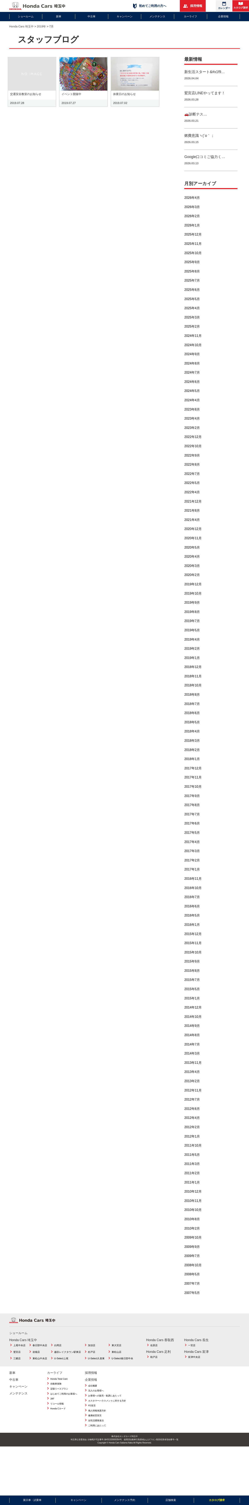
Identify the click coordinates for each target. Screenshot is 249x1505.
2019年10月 (192, 602)
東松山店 (116, 1360)
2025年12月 (192, 243)
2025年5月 (192, 308)
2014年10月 (192, 1025)
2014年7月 (192, 1053)
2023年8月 (192, 418)
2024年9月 (192, 363)
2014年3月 (192, 1062)
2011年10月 (192, 1154)
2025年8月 (192, 280)
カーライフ (190, 16)
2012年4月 (192, 1127)
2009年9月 (192, 1255)
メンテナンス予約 (124, 1500)
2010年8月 (192, 1228)
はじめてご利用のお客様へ (63, 1402)
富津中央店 (194, 1366)
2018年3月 (192, 749)
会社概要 (92, 1394)
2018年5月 (192, 731)
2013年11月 (192, 1071)
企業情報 (223, 16)
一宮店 (191, 1354)
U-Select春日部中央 (122, 1367)
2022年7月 (192, 482)
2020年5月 (192, 556)
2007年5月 (192, 1301)
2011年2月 (192, 1182)
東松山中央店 (40, 1367)
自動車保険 (55, 1393)
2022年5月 (192, 492)
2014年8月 (192, 1044)
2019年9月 (192, 611)
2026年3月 (192, 216)
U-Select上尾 (61, 1367)
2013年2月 (192, 1090)
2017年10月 (192, 795)
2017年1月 (192, 878)
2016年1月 (192, 933)
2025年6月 (192, 298)
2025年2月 (192, 335)
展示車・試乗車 (32, 1500)
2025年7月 (192, 289)
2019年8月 (192, 620)
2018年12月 (192, 676)
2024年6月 (192, 390)
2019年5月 (192, 639)
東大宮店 (116, 1354)
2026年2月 (192, 225)
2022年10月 (192, 455)
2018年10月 (192, 694)
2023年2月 (192, 436)
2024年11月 (192, 344)
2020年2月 (192, 584)
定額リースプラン (59, 1397)
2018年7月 (192, 712)
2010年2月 (192, 1237)
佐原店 (154, 1354)
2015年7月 (192, 989)
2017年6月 (192, 832)
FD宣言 (92, 1414)
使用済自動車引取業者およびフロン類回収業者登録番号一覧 (151, 1448)
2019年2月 (192, 657)
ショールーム (26, 16)
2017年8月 (192, 814)
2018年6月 (192, 722)
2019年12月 (192, 593)
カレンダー (224, 5)
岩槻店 (36, 1360)
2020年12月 (192, 538)
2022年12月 (192, 446)
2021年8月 (192, 519)
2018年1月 (192, 768)
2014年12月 (192, 1016)
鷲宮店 (17, 1360)
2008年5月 (192, 1283)
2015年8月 (192, 979)
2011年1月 (192, 1191)
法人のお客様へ (96, 1399)
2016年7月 (192, 906)
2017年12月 (192, 777)
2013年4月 (192, 1081)
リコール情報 (57, 1412)
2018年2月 (192, 758)
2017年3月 (192, 860)
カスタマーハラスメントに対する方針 (107, 1409)
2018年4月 (192, 740)
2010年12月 (192, 1200)
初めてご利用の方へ (149, 6)
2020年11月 (192, 547)
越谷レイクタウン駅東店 (67, 1360)
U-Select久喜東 (96, 1367)
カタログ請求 (240, 5)
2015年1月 (192, 1007)
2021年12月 (192, 510)
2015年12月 (192, 943)
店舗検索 (170, 1500)
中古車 (91, 16)
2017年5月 (192, 841)
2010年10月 (192, 1219)
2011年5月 (192, 1163)
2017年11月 (192, 786)
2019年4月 (192, 648)
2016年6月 (192, 915)
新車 (58, 16)
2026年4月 (192, 206)
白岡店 (57, 1354)
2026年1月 (192, 234)
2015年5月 (192, 998)
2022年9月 (192, 464)
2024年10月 (192, 354)
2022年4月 (192, 501)
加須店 (91, 1354)
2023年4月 (192, 427)
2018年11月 (192, 685)
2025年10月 (192, 262)
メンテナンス (157, 16)
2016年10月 (192, 897)
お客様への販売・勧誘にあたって (105, 1404)
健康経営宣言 (95, 1424)
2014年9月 (192, 1035)
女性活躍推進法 (96, 1429)
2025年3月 (192, 326)
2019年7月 (192, 630)
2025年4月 (192, 317)
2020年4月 (192, 565)
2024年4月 (192, 409)
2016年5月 (192, 924)
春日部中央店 (40, 1354)
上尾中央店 (19, 1354)
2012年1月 (192, 1145)
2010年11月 (192, 1209)
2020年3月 (192, 574)
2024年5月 (192, 400)
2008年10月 (192, 1274)
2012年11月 (192, 1099)
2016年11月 (192, 887)
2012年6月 (192, 1117)
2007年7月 (192, 1292)
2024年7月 (192, 381)
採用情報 (192, 6)
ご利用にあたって (97, 1434)
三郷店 (17, 1367)
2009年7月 (192, 1265)
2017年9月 (192, 804)
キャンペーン (124, 16)
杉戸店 (91, 1360)
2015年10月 (192, 961)
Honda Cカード (58, 1417)
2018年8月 (192, 703)
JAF (52, 1408)
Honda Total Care (59, 1388)
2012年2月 (192, 1136)
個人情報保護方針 (97, 1419)
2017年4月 (192, 851)
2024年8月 (192, 372)
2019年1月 (192, 666)
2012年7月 (192, 1108)
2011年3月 (192, 1173)
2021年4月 (192, 528)
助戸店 (154, 1366)
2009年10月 (192, 1246)
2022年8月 (192, 473)
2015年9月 (192, 970)
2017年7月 (192, 823)
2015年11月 (192, 952)
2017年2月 (192, 869)
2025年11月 (192, 252)
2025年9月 (192, 271)
